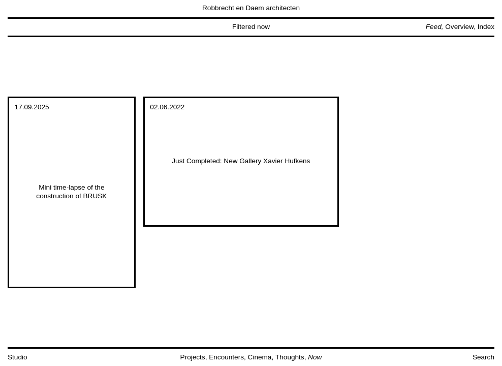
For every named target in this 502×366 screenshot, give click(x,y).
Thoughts (289, 357)
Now (315, 357)
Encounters (226, 357)
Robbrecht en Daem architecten (251, 8)
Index (486, 26)
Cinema (260, 357)
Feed (434, 26)
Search (483, 357)
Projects (192, 357)
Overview (459, 26)
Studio (17, 357)
